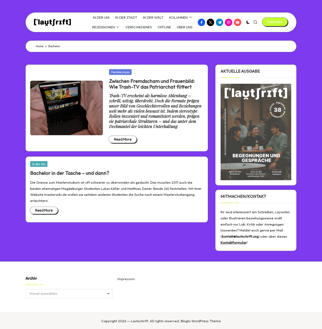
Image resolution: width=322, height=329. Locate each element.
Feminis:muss (120, 72)
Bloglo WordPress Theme (201, 321)
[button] (275, 21)
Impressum (126, 279)
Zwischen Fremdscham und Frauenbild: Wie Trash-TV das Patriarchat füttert (152, 84)
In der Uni (38, 164)
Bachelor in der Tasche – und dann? (69, 173)
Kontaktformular (234, 242)
